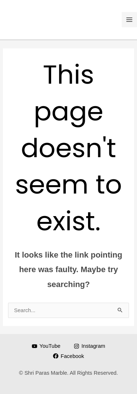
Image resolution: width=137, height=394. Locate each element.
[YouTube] (46, 346)
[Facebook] (68, 356)
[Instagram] (89, 346)
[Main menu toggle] (129, 19)
